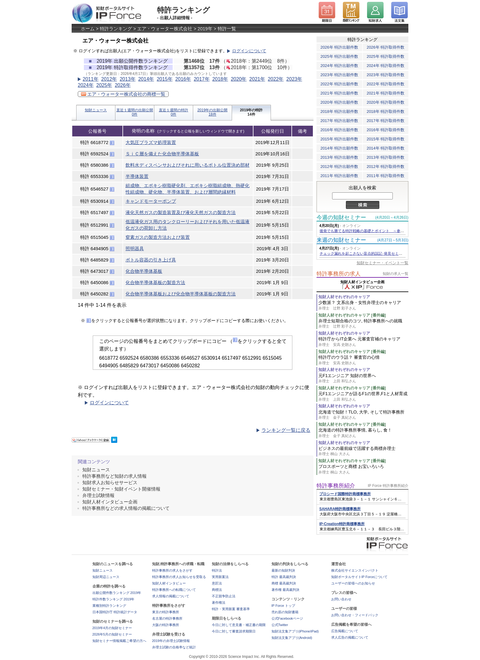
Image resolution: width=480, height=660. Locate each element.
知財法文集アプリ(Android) (292, 638)
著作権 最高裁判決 (285, 589)
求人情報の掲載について (170, 596)
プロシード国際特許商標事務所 (345, 494)
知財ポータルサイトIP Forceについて (359, 577)
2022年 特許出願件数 (339, 84)
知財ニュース (96, 110)
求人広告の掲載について (349, 637)
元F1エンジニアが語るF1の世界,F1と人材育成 (363, 396)
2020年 (239, 79)
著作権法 (218, 602)
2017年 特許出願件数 (339, 120)
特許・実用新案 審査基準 (231, 609)
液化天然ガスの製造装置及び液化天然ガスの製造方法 (181, 212)
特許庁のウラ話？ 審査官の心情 (363, 360)
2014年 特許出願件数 (339, 148)
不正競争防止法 (223, 596)
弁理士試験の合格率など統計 (174, 647)
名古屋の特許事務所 (167, 618)
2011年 (91, 79)
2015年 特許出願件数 (339, 139)
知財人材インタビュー (169, 583)
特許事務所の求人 (339, 274)
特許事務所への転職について (174, 589)
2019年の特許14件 (251, 112)
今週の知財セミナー (341, 217)
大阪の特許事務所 (165, 625)
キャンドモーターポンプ (151, 201)
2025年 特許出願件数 (339, 56)
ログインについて (249, 51)
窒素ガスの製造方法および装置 (158, 237)
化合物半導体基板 (144, 271)
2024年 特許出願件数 (339, 65)
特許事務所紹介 (336, 486)
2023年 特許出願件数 (339, 74)
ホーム (88, 28)
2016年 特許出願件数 (339, 130)
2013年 (128, 79)
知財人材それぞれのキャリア (344, 297)
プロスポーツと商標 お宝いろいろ (363, 469)
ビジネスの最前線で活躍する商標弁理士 (363, 451)
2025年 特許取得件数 (386, 56)
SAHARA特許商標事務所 (340, 509)
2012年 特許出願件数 (339, 166)
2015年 (165, 79)
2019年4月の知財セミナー (112, 628)
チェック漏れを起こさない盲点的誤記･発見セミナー (363, 253)
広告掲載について (344, 631)
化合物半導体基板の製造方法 (155, 282)
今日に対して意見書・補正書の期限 (239, 625)
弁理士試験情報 (98, 495)
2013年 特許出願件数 (339, 157)
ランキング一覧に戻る (285, 430)
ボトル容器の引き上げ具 (151, 259)
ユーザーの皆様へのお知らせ (353, 583)
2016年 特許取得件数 (386, 130)
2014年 (146, 79)
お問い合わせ (341, 599)
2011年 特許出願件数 (339, 175)
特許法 (217, 570)
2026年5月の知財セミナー (112, 634)
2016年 (183, 79)
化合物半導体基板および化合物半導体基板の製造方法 (181, 293)
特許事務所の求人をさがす (172, 570)
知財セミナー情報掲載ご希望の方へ (119, 641)
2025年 (104, 85)
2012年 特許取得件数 (386, 166)
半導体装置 (137, 176)
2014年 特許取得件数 (386, 148)
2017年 (202, 79)
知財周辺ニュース (105, 577)
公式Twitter (280, 625)
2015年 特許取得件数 (386, 139)
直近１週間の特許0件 (173, 112)
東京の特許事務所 (165, 612)
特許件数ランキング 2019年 (113, 599)
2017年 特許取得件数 (386, 120)
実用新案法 (220, 577)
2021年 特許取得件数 (386, 93)
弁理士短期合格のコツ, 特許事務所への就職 (363, 323)
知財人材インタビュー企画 (109, 501)
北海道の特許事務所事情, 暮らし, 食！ (363, 433)
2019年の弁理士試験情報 (171, 641)
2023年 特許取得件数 (386, 74)
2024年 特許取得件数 (386, 65)
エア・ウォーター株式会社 (164, 28)
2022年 (276, 79)
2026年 (123, 85)
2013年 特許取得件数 (386, 157)
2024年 (86, 85)
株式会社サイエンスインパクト (354, 570)
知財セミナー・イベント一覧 (382, 263)
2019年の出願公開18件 (212, 112)
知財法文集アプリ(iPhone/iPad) (295, 631)
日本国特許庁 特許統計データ (114, 612)
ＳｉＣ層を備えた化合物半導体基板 (162, 153)
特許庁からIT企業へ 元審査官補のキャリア (363, 341)
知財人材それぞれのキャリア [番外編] (352, 315)
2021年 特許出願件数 (339, 93)
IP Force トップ (283, 605)
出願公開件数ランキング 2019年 (116, 593)
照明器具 (135, 248)
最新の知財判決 (283, 570)
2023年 (294, 79)
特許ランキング (116, 28)
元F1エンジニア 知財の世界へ (363, 378)
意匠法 (217, 583)
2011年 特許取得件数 (386, 175)
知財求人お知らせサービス (109, 482)
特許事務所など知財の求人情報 (114, 476)
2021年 (257, 79)
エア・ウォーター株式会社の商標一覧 (123, 94)
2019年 (204, 28)
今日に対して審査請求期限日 (234, 631)
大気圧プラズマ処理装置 (151, 142)
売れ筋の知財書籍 (285, 612)
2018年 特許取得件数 (386, 111)
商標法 (217, 589)
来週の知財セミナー (341, 240)
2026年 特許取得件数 (386, 47)
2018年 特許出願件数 (339, 111)
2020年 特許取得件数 (386, 102)
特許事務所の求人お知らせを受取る (179, 577)
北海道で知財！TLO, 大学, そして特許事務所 (363, 415)
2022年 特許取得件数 (386, 84)
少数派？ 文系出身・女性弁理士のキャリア (363, 305)
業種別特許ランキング (109, 605)
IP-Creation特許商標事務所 (342, 524)
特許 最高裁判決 (284, 577)
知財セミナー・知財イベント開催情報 (121, 488)
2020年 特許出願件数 (339, 102)
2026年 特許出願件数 (339, 47)
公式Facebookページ (287, 618)
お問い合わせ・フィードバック (354, 615)
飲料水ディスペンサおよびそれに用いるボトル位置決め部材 (187, 165)
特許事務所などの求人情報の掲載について (126, 508)
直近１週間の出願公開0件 (134, 112)
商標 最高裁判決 (284, 583)
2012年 (109, 79)
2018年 (220, 79)
